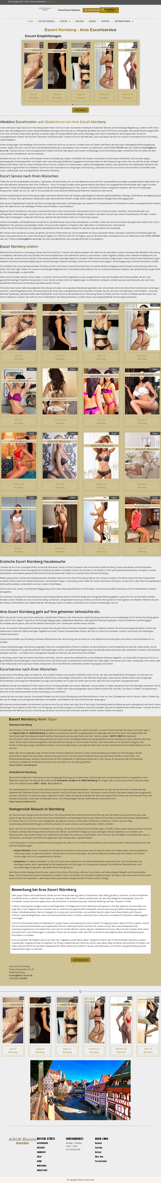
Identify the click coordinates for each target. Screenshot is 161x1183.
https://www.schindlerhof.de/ (22, 801)
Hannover (41, 1152)
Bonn (39, 1161)
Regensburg (42, 1143)
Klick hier (51, 1)
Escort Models (46, 21)
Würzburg (41, 1165)
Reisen (92, 21)
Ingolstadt (42, 1170)
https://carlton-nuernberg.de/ (23, 765)
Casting (105, 21)
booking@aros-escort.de (29, 239)
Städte (65, 21)
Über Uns (99, 1156)
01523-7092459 (116, 147)
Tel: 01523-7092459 (18, 978)
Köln (39, 1156)
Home (30, 21)
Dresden (41, 1147)
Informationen (124, 21)
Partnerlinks (101, 1161)
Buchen (80, 21)
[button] (2, 70)
